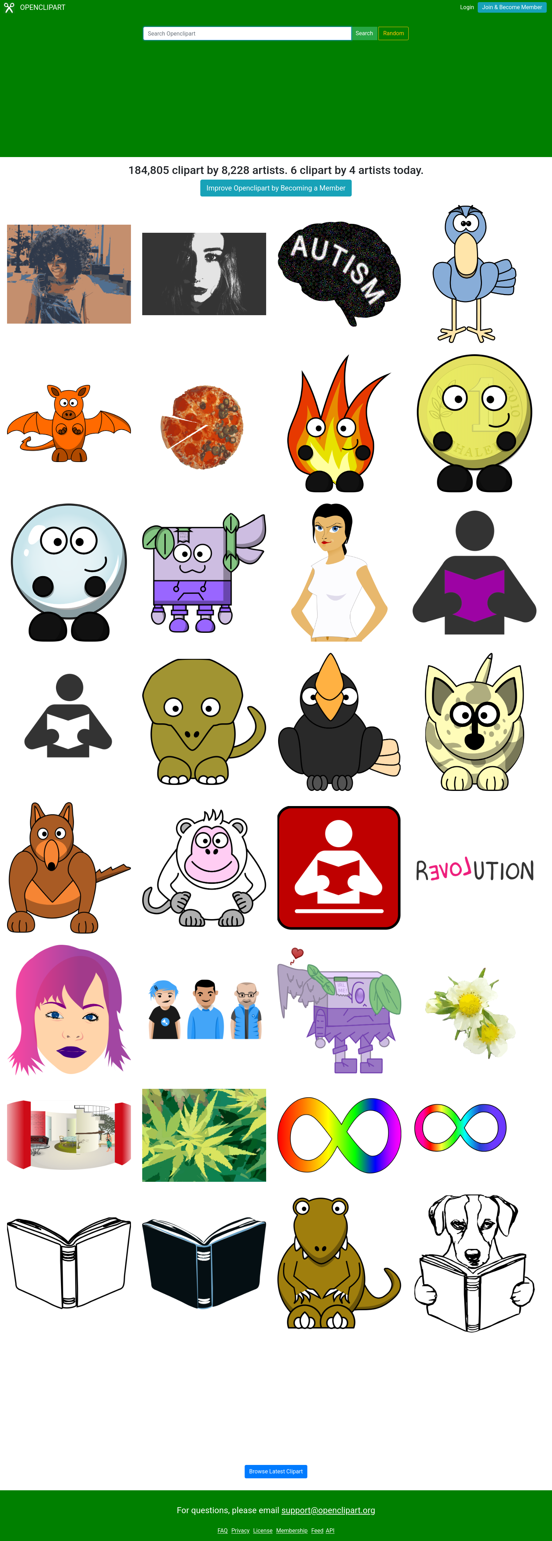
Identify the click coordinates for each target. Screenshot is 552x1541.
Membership (291, 1531)
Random (393, 33)
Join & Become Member (512, 7)
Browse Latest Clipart (276, 1471)
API (330, 1531)
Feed (317, 1531)
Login (467, 7)
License (262, 1531)
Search (364, 33)
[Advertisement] (276, 98)
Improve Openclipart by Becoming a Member (275, 188)
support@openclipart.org (328, 1510)
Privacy (240, 1531)
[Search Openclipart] (247, 33)
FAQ (223, 1531)
